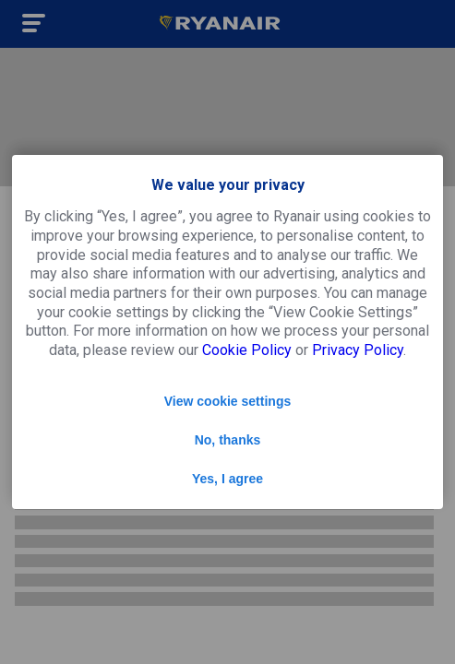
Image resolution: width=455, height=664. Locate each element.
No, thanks (228, 440)
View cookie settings (227, 401)
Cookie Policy (247, 350)
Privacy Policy (357, 350)
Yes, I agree (227, 478)
